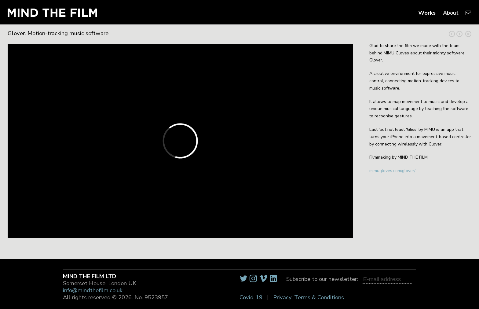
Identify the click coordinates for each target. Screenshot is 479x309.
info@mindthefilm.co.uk (92, 290)
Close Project (468, 34)
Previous (459, 34)
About (451, 13)
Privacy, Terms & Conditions (308, 297)
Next (452, 34)
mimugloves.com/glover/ (392, 171)
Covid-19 (251, 297)
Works (427, 13)
